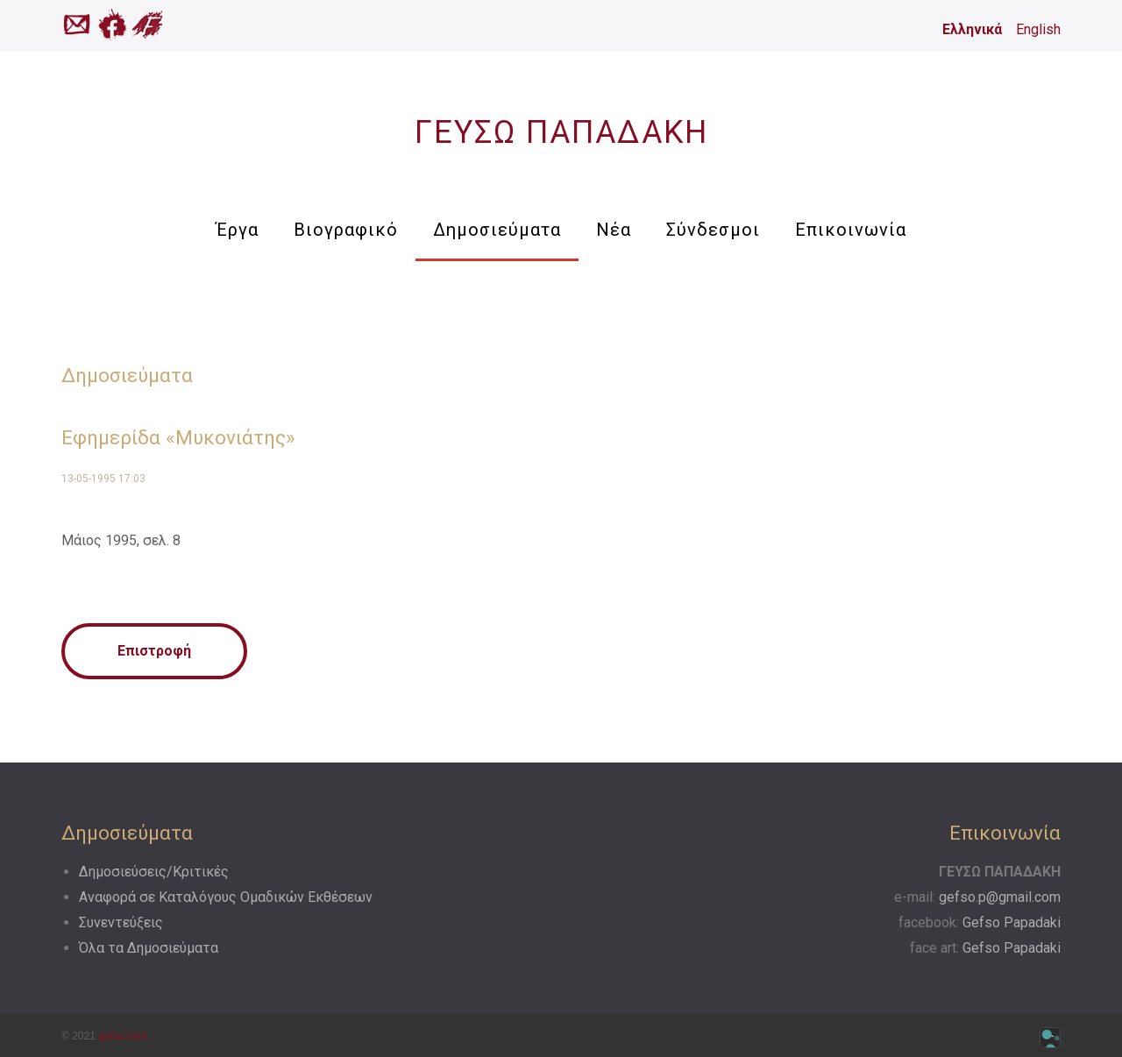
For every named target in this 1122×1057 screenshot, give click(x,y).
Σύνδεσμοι (713, 229)
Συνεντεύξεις (121, 922)
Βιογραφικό (346, 229)
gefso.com (122, 1036)
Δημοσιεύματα (497, 229)
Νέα (613, 229)
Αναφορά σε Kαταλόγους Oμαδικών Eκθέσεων (226, 897)
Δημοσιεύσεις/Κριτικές (154, 871)
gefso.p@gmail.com (1000, 897)
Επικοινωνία (850, 229)
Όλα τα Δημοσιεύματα (148, 948)
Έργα (237, 229)
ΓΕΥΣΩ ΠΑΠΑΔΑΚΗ (561, 132)
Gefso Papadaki (1011, 922)
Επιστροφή (154, 650)
